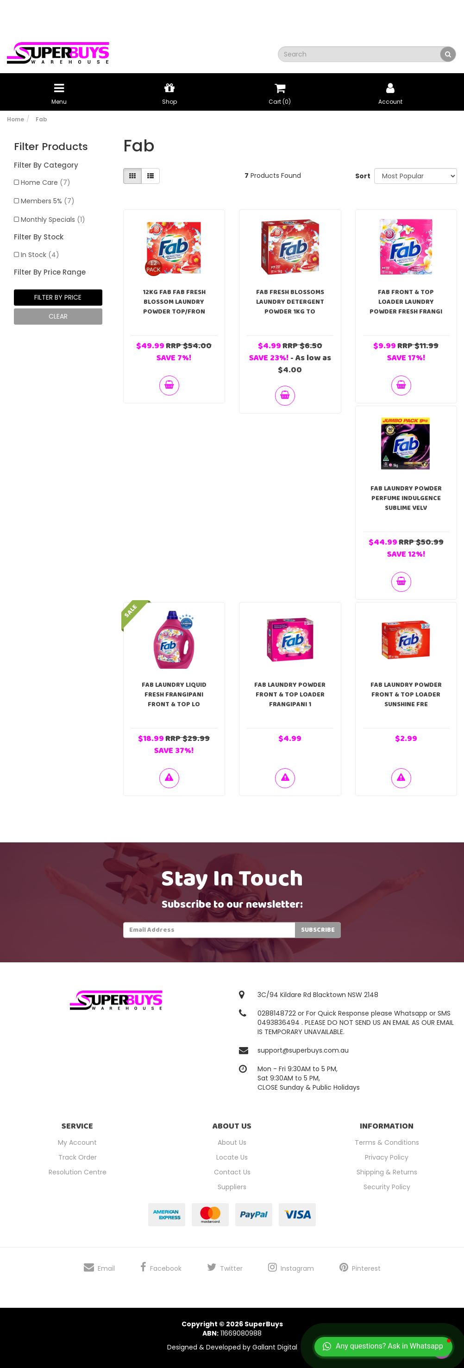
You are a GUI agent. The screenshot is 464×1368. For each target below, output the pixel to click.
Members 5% (48, 201)
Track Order (77, 1157)
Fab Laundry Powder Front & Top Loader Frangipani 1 (290, 694)
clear (58, 316)
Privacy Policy (386, 1157)
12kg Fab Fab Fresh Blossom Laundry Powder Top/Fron (174, 302)
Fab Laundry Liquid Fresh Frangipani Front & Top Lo (174, 694)
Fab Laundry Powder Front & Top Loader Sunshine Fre (406, 694)
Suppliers (232, 1187)
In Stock (40, 254)
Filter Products (51, 146)
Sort (361, 176)
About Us (232, 1142)
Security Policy (387, 1187)
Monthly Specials (53, 219)
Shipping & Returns (387, 1172)
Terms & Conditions (387, 1142)
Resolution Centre (78, 1172)
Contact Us (232, 1172)
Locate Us (232, 1157)
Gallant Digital (274, 1347)
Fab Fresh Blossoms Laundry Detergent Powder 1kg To (290, 302)
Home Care (45, 182)
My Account (77, 1142)
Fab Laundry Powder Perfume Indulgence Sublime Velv (406, 498)
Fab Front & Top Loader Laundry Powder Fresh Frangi (406, 302)
